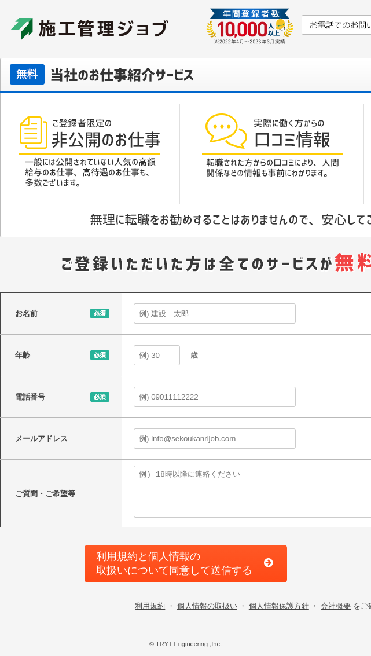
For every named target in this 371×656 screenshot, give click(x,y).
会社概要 (336, 606)
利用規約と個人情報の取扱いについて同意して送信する (174, 563)
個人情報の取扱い (207, 606)
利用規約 (150, 606)
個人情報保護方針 (279, 606)
